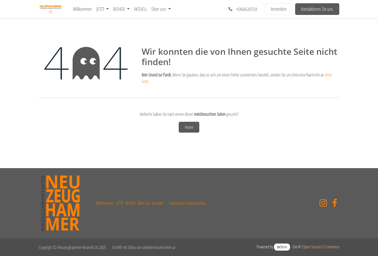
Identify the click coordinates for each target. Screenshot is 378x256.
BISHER (131, 203)
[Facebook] (334, 203)
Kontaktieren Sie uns (317, 9)
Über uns (144, 203)
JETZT (120, 203)
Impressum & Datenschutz (188, 203)
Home (189, 127)
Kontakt (157, 203)
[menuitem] (82, 9)
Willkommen (104, 203)
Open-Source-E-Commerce (320, 247)
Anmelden (279, 9)
